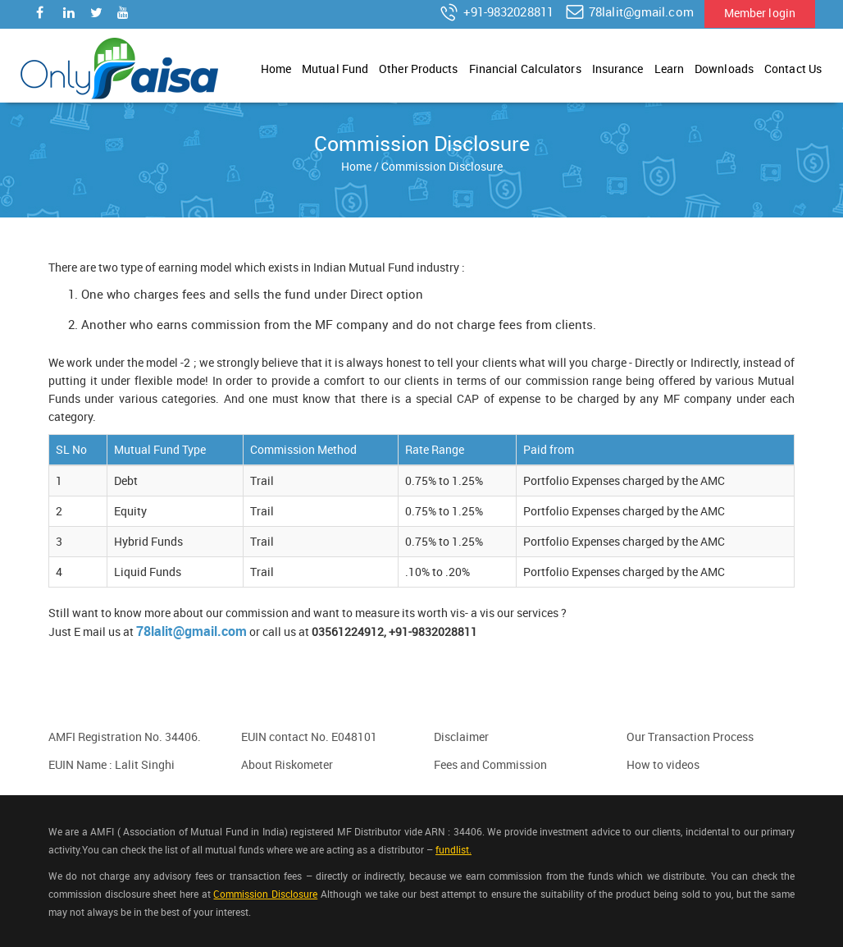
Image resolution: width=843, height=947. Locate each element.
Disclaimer (461, 736)
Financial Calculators (525, 68)
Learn (669, 68)
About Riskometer (287, 764)
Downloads (724, 68)
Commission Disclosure (265, 893)
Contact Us (793, 68)
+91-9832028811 (496, 12)
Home (276, 68)
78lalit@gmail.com (629, 12)
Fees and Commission (490, 764)
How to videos (663, 764)
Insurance (618, 68)
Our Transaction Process (690, 736)
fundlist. (453, 849)
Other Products (418, 68)
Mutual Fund (335, 68)
